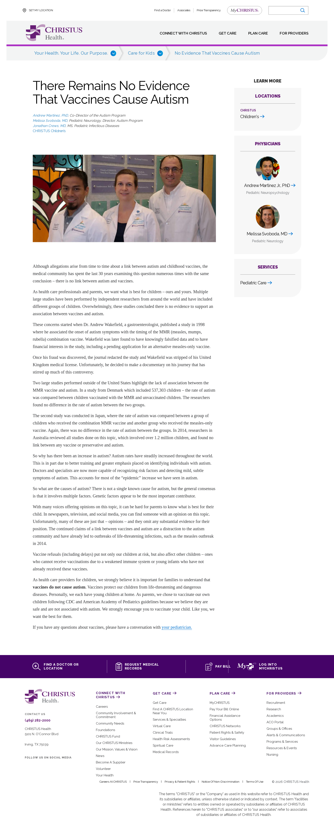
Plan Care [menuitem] (255, 33)
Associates (184, 10)
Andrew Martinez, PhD (50, 115)
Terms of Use (256, 782)
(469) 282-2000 (36, 721)
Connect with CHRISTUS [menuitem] (178, 33)
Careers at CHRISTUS (117, 782)
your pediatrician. (177, 627)
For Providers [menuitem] (293, 33)
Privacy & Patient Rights (183, 782)
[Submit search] (302, 10)
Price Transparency (208, 10)
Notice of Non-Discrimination (223, 782)
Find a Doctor (163, 10)
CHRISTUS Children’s (50, 131)
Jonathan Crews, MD (49, 126)
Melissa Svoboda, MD (49, 120)
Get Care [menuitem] (223, 33)
